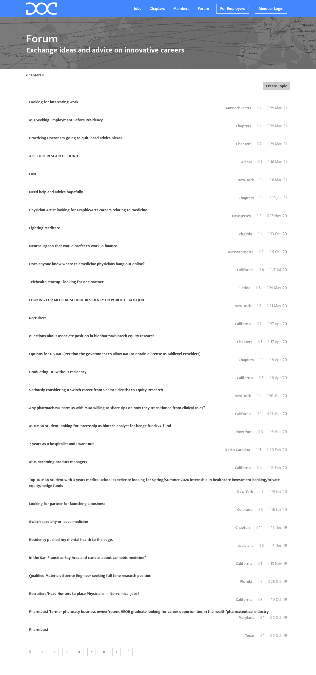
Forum (203, 8)
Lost (32, 174)
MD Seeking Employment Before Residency (66, 120)
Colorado (245, 509)
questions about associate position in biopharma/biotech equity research (92, 336)
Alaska (246, 162)
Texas (250, 635)
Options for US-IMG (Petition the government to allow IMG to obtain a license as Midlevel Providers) (114, 354)
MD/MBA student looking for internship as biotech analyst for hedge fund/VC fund (100, 426)
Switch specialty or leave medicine (58, 522)
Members (181, 8)
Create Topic (276, 86)
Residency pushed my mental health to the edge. (71, 540)
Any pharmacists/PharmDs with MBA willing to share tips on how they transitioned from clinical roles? (117, 408)
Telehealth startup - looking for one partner (66, 282)
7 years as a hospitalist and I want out (61, 444)
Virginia (245, 234)
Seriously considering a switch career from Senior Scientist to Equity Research (96, 390)
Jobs (137, 8)
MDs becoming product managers (58, 462)
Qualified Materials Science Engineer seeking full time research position (90, 575)
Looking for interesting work (53, 102)
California (245, 270)
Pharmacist (38, 629)
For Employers (232, 8)
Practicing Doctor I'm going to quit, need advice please (75, 138)
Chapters (157, 8)
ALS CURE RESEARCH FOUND (53, 156)
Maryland (246, 617)
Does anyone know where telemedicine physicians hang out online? (87, 264)
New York (245, 180)
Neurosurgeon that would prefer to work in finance (73, 246)
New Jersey (241, 216)
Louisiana (245, 545)
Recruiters (37, 318)
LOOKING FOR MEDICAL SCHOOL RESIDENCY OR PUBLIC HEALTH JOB (86, 300)
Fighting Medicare (44, 228)
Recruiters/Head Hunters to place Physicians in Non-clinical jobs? (84, 593)
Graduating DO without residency (57, 372)
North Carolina (237, 450)
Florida (244, 288)
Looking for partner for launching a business (67, 504)
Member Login (271, 8)
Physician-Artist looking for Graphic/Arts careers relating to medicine (88, 210)
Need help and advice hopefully (56, 192)
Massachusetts (238, 108)
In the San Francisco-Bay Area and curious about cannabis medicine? (87, 557)
